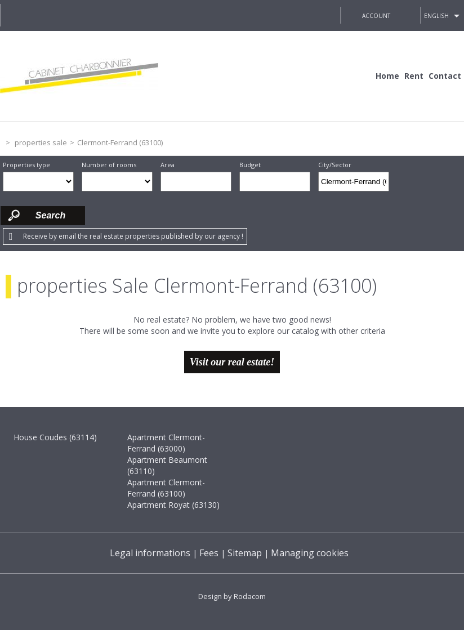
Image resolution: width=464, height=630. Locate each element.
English (436, 16)
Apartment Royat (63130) (173, 504)
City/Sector (334, 164)
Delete (381, 184)
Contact (445, 75)
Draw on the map (404, 181)
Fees (208, 553)
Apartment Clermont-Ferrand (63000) (166, 443)
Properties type (26, 164)
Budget (250, 164)
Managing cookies (310, 553)
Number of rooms (109, 164)
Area (167, 164)
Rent (413, 75)
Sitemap (244, 553)
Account (376, 16)
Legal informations (150, 553)
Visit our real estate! (232, 362)
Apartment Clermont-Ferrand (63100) (166, 488)
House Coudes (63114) (55, 437)
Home (387, 75)
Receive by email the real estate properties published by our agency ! (133, 236)
